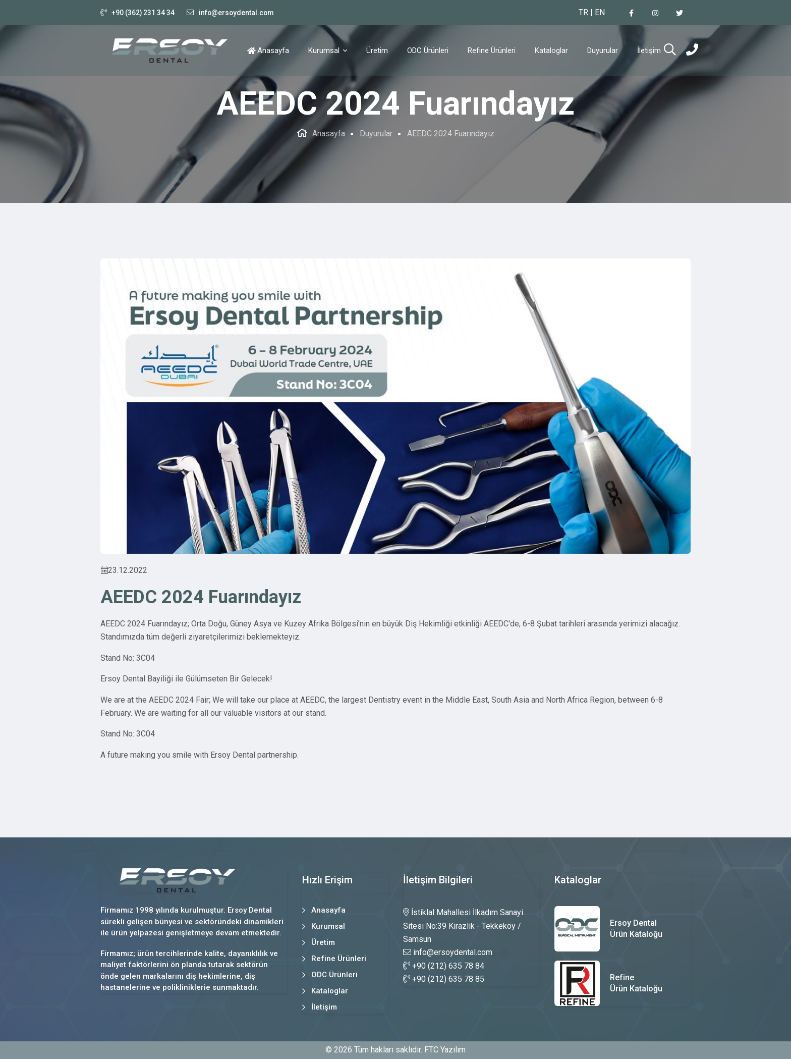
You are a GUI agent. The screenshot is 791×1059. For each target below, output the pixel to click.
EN (600, 12)
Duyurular (602, 50)
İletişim (649, 50)
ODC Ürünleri (427, 50)
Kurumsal (325, 50)
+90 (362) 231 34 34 (143, 13)
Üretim (377, 50)
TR (583, 12)
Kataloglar (551, 50)
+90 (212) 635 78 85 (443, 979)
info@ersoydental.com (237, 13)
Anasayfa (273, 50)
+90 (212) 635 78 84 (443, 966)
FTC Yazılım (445, 1049)
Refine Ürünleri (492, 50)
